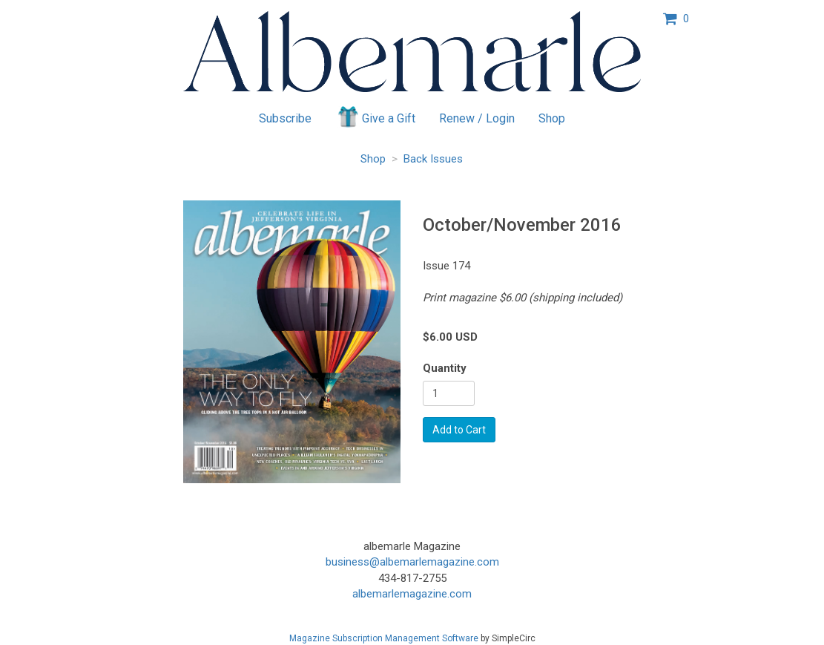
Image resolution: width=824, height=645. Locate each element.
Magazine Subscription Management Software (383, 638)
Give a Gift (375, 116)
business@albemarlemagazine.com (412, 562)
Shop (551, 118)
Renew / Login (477, 118)
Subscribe (285, 118)
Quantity (445, 368)
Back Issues (433, 159)
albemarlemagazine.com (412, 593)
